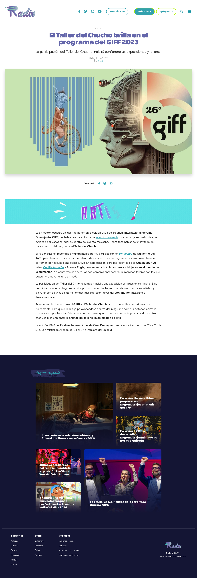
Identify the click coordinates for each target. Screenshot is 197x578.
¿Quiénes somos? (66, 541)
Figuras (14, 550)
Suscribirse (117, 11)
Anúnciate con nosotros (69, 550)
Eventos (14, 564)
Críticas (14, 545)
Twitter (37, 550)
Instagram (39, 541)
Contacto (62, 545)
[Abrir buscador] (181, 11)
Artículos (14, 560)
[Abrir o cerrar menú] (189, 11)
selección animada (107, 237)
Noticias (14, 541)
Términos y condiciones (69, 555)
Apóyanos (166, 11)
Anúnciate (144, 11)
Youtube (38, 555)
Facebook (39, 545)
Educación (15, 555)
